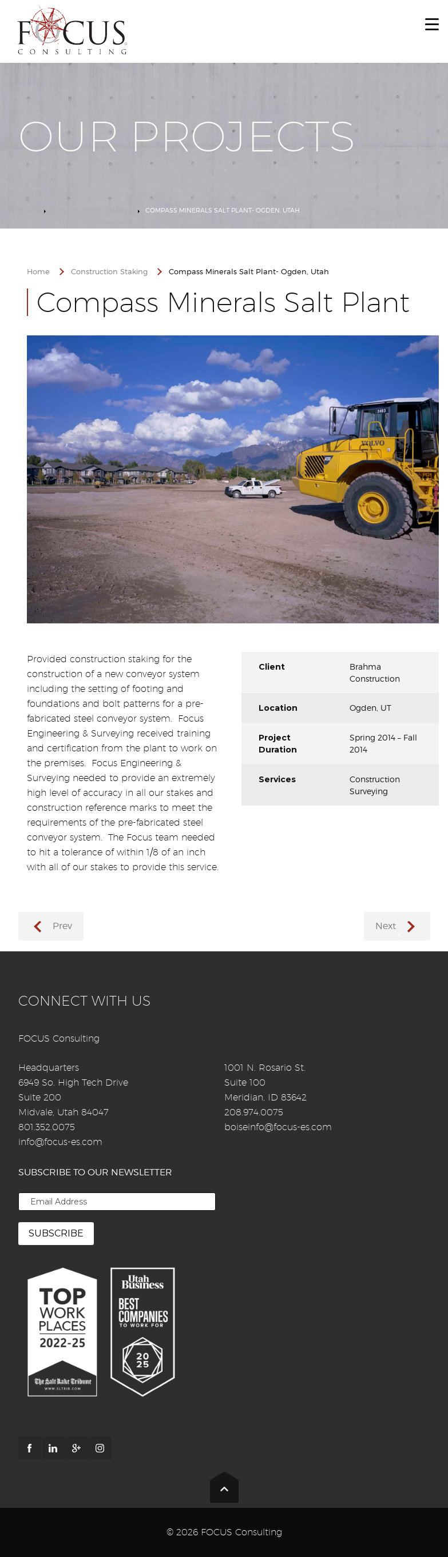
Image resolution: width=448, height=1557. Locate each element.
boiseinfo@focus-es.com (278, 1127)
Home (28, 210)
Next (385, 925)
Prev (62, 925)
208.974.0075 (253, 1112)
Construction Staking (91, 210)
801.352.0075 (46, 1127)
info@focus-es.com (60, 1141)
